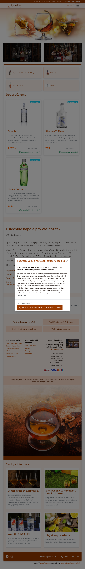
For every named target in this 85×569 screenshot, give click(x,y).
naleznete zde (21, 295)
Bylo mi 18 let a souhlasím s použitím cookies (40, 307)
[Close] (67, 260)
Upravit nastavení (24, 303)
